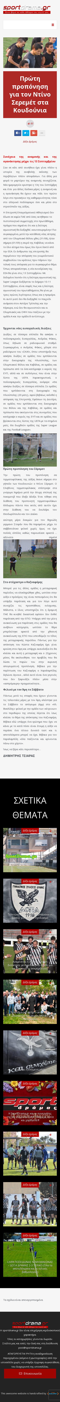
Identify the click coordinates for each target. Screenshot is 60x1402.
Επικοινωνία (33, 1373)
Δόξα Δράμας (30, 141)
